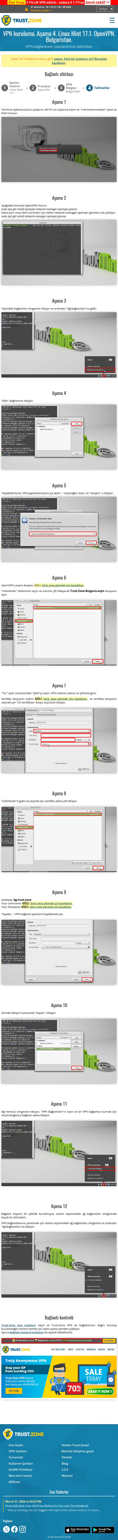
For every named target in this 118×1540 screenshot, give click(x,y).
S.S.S (65, 1469)
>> (97, 2)
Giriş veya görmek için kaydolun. (63, 585)
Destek (67, 1457)
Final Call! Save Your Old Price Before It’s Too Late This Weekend (46, 1505)
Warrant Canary (20, 1475)
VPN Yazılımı (18, 1451)
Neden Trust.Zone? (75, 1445)
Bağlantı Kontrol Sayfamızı (27, 1332)
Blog (65, 1463)
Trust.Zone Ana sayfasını (18, 1325)
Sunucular (16, 1457)
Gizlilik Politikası (20, 1469)
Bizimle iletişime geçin (78, 1451)
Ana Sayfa (16, 1445)
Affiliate (14, 1482)
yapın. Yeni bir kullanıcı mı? (74, 59)
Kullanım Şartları (21, 1463)
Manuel (67, 1475)
